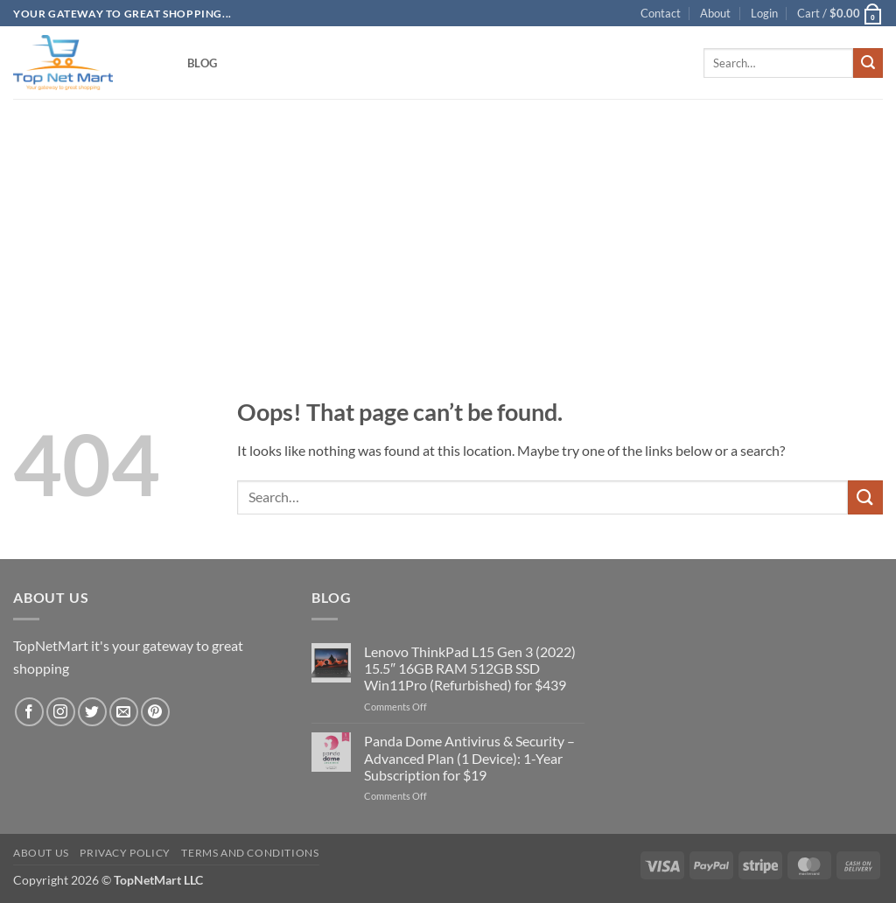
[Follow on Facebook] (29, 711)
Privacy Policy (125, 852)
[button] (764, 13)
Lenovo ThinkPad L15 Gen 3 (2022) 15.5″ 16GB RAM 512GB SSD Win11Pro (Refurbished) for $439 (470, 668)
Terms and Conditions (249, 852)
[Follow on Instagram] (60, 711)
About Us (41, 852)
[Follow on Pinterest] (155, 711)
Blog (202, 63)
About (715, 13)
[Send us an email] (123, 711)
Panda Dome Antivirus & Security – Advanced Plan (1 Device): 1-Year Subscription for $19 (469, 757)
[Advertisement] (448, 220)
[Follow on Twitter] (92, 711)
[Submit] (868, 63)
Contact (660, 13)
